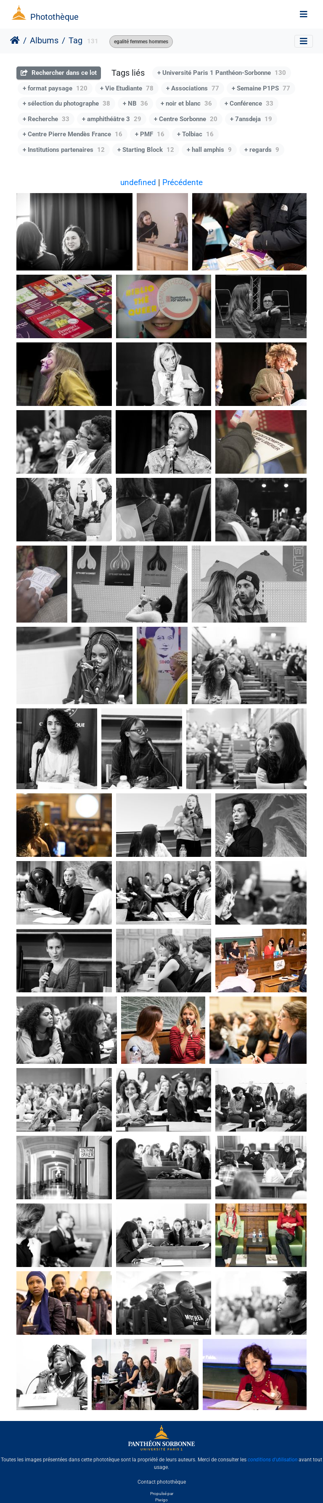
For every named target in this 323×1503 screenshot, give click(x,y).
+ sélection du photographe (66, 103)
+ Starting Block (145, 150)
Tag (75, 40)
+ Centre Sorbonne (185, 119)
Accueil (15, 40)
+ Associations (192, 88)
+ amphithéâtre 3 (111, 119)
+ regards (261, 150)
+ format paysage (55, 88)
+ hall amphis (209, 150)
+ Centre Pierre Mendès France (72, 134)
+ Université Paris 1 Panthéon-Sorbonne (221, 73)
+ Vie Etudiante (127, 88)
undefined (138, 182)
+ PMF (149, 134)
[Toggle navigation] (303, 14)
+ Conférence (249, 103)
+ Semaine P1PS (261, 88)
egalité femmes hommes (141, 42)
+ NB (135, 103)
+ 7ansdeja (251, 119)
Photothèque (54, 17)
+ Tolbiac (195, 134)
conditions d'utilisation (272, 1460)
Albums (44, 40)
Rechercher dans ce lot (59, 73)
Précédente (182, 182)
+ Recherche (46, 119)
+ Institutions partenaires (64, 150)
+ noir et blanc (186, 103)
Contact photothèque (162, 1481)
